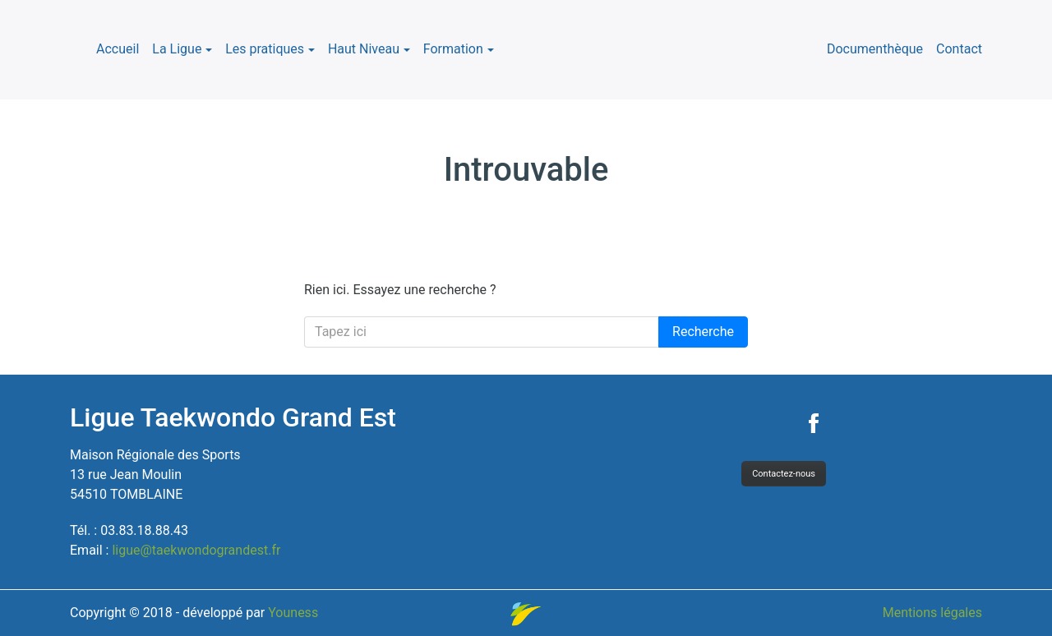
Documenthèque (875, 49)
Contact (959, 49)
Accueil (117, 49)
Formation (453, 49)
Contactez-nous (783, 473)
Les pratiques (264, 49)
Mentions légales (932, 612)
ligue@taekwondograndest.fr (196, 550)
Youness (293, 612)
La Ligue (176, 49)
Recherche (703, 331)
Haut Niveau (363, 49)
